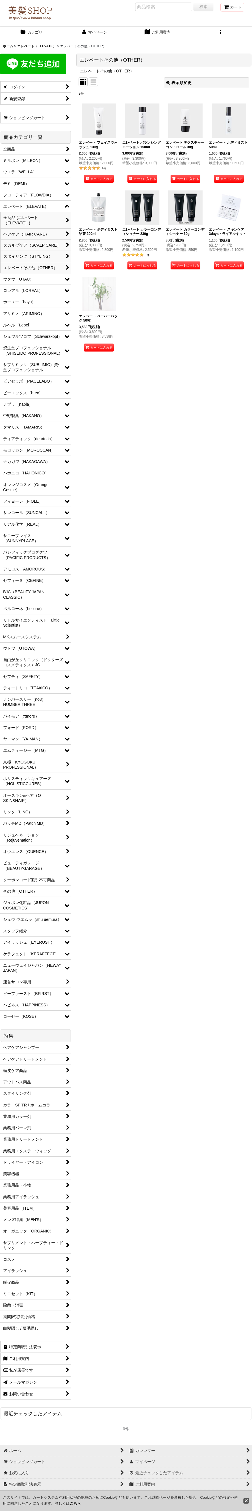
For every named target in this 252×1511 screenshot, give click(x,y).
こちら (75, 1503)
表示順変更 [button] (178, 82)
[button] (220, 33)
